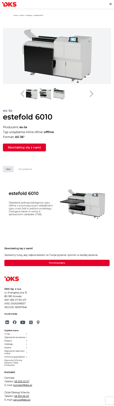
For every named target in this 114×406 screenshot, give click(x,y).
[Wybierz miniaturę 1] (32, 94)
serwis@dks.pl (21, 399)
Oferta (21, 15)
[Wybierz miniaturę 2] (45, 94)
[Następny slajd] (91, 93)
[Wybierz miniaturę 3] (59, 94)
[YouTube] (22, 322)
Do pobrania (25, 169)
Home (16, 15)
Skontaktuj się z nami (24, 147)
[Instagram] (31, 322)
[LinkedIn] (7, 322)
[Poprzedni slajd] (22, 93)
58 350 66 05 (21, 396)
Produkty (29, 15)
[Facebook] (15, 322)
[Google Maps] (38, 322)
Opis (8, 169)
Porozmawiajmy (57, 263)
